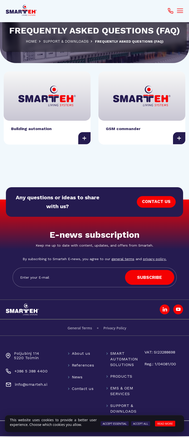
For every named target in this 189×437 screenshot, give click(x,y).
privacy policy (154, 260)
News (77, 377)
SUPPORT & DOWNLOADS (66, 41)
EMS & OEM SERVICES (121, 392)
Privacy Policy (114, 328)
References (83, 365)
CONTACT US (156, 202)
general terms (122, 260)
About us (81, 354)
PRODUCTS (121, 377)
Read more (165, 423)
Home (30, 41)
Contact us (83, 389)
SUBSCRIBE (149, 278)
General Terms (80, 328)
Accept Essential (115, 423)
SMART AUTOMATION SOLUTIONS (124, 360)
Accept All (140, 423)
